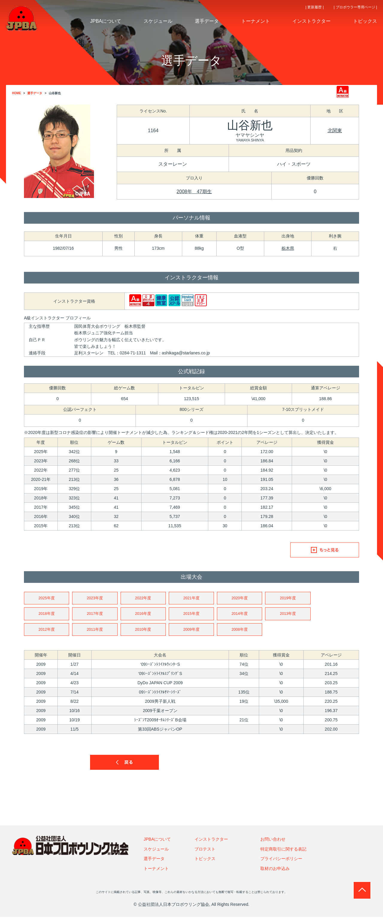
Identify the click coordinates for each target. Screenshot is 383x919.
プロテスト (204, 851)
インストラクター (211, 841)
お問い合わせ (272, 841)
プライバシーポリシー (281, 860)
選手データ (154, 860)
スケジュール (156, 851)
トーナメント (156, 870)
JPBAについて (157, 841)
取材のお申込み (275, 870)
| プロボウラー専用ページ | (355, 7)
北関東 (335, 130)
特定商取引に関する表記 (283, 851)
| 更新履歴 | (315, 7)
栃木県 (288, 248)
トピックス (204, 860)
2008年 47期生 (194, 191)
